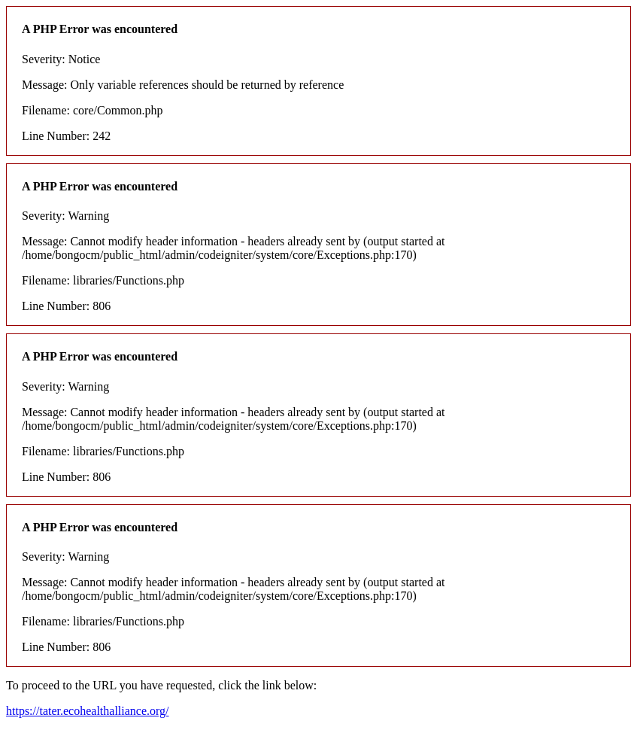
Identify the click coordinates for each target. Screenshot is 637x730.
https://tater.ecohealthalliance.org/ (87, 710)
